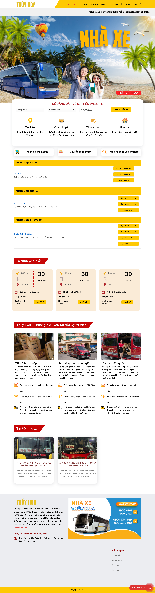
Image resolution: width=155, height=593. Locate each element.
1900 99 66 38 (123, 168)
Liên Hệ (137, 4)
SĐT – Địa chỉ (115, 4)
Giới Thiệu (82, 4)
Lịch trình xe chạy (98, 4)
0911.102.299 (128, 244)
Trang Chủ (70, 4)
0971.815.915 (128, 210)
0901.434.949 (123, 180)
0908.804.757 (20, 527)
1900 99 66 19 (123, 174)
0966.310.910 (128, 238)
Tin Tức (127, 4)
